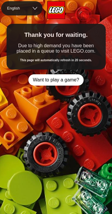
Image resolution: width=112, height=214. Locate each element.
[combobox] (21, 8)
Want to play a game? (56, 79)
